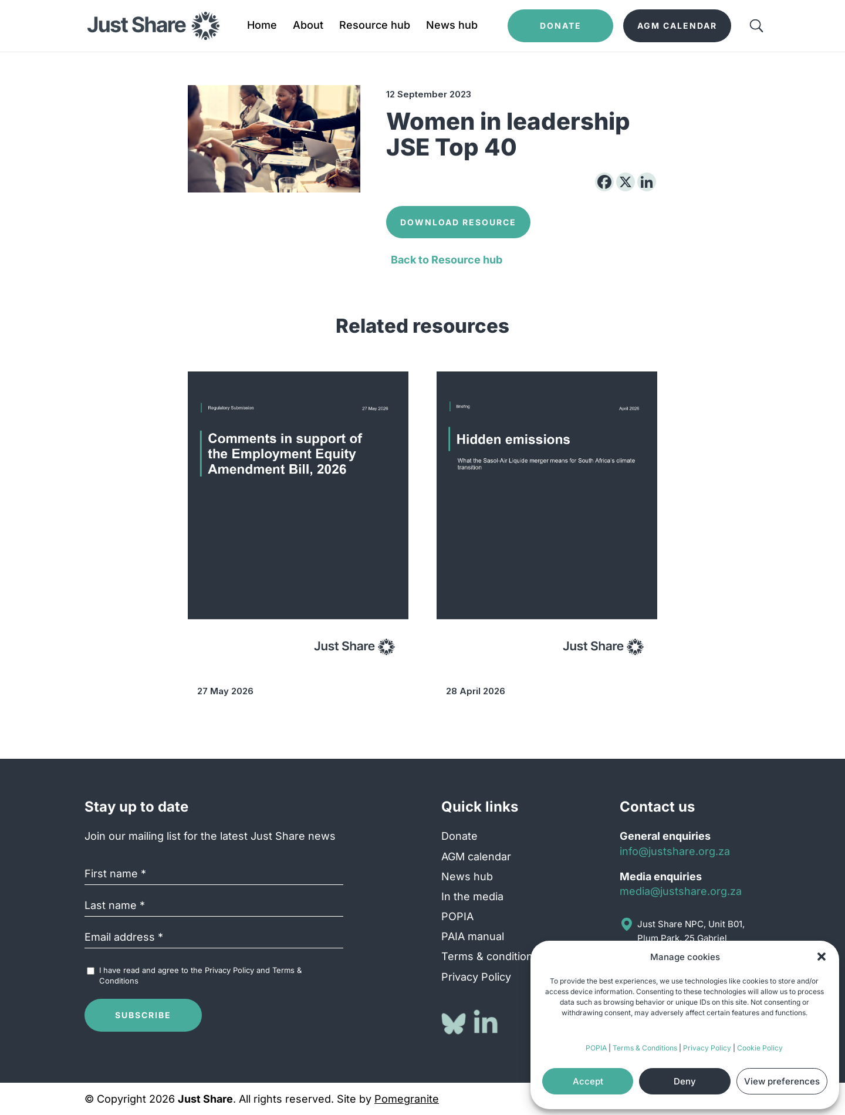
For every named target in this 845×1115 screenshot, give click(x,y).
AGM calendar (476, 856)
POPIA (596, 1047)
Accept (588, 1081)
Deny (685, 1081)
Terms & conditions (490, 956)
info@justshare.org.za (675, 851)
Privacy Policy (707, 1047)
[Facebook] (604, 182)
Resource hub (374, 26)
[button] (821, 956)
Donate (459, 836)
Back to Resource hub (446, 260)
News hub (452, 26)
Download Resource (458, 222)
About (308, 26)
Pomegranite (406, 1099)
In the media (472, 896)
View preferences (782, 1081)
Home (262, 26)
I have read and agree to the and (200, 975)
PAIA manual (472, 936)
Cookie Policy (760, 1047)
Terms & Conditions (645, 1047)
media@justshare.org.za (681, 891)
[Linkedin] (646, 182)
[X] (625, 182)
